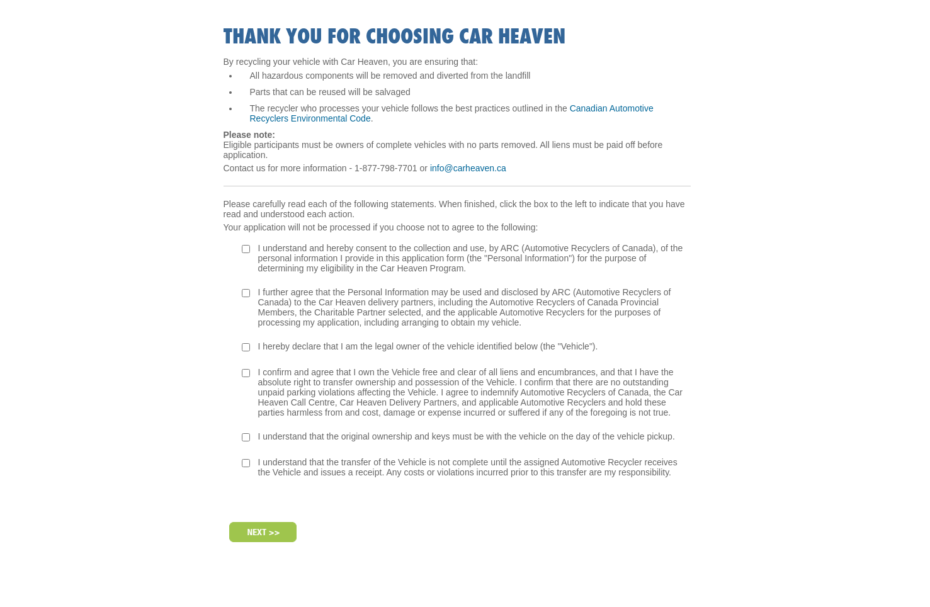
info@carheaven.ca (468, 168)
